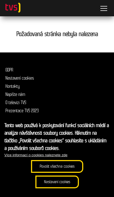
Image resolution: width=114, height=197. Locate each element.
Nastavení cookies (19, 78)
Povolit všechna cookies (57, 166)
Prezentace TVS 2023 (22, 110)
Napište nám (15, 94)
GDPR (9, 70)
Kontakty (12, 86)
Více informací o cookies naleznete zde (35, 155)
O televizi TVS (15, 102)
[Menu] (103, 9)
